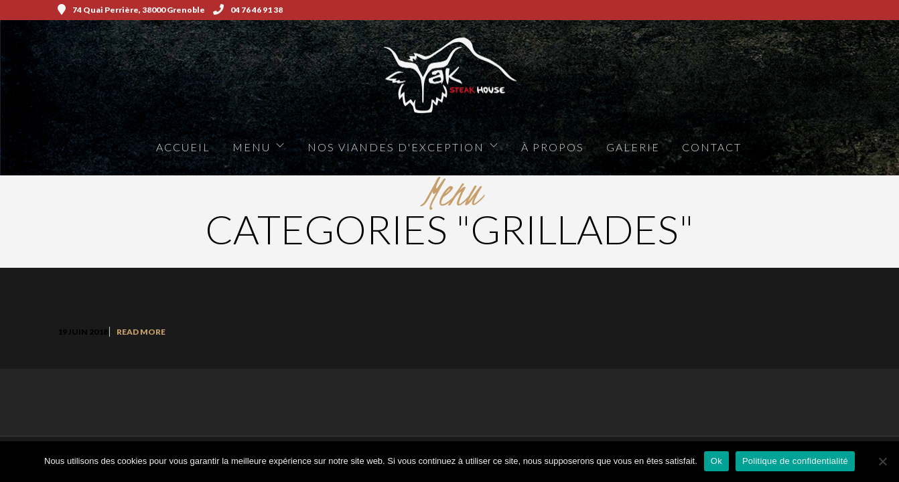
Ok (716, 461)
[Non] (882, 461)
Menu (251, 147)
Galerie (633, 147)
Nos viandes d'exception (395, 147)
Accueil (183, 147)
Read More (141, 332)
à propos (552, 147)
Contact (712, 147)
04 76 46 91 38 (248, 10)
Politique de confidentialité (795, 461)
